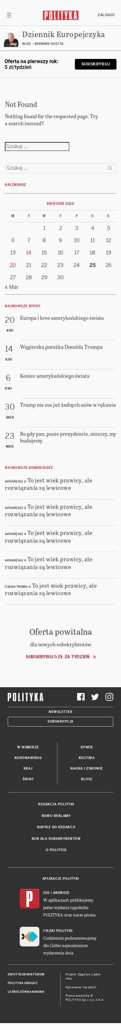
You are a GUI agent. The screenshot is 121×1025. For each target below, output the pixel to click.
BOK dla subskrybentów (56, 839)
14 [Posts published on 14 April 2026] (28, 252)
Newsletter (60, 712)
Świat (28, 779)
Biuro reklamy (56, 816)
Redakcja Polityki (56, 804)
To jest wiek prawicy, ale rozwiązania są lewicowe (48, 483)
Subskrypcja (60, 721)
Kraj (28, 768)
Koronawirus (28, 758)
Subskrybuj (95, 64)
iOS (46, 893)
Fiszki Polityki (58, 931)
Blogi (86, 779)
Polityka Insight (23, 983)
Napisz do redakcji (56, 827)
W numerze (28, 747)
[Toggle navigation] (9, 15)
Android (61, 893)
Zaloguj (106, 15)
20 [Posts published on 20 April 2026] (13, 265)
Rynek (87, 747)
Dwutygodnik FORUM (26, 974)
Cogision (84, 974)
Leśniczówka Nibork (26, 992)
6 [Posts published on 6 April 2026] (13, 240)
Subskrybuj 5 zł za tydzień (57, 657)
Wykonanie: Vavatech (81, 987)
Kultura (87, 758)
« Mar (11, 287)
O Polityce (56, 850)
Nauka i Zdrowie (86, 768)
